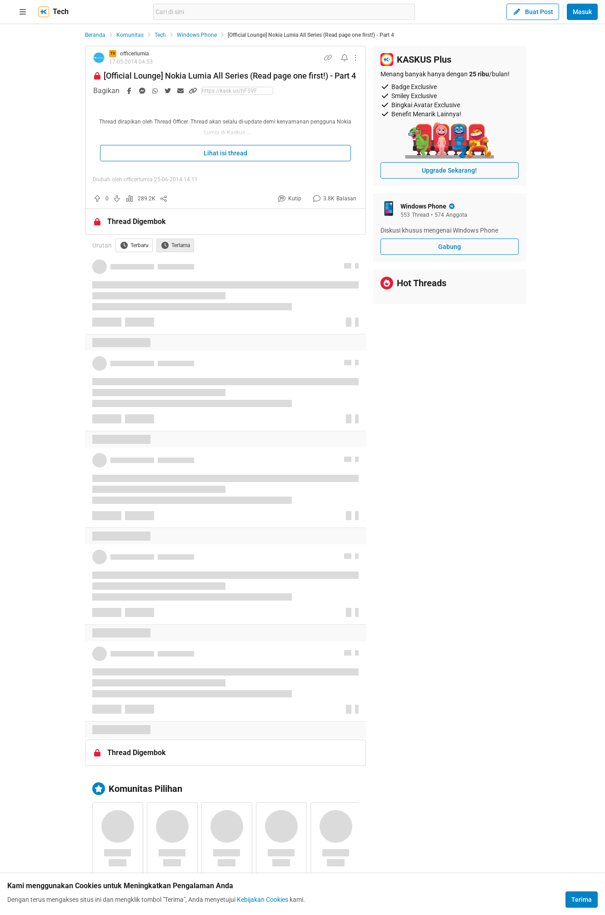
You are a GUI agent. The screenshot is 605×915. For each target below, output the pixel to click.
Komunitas (130, 35)
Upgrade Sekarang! (449, 170)
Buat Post (532, 11)
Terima (581, 899)
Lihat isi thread (225, 153)
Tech (160, 35)
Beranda (95, 35)
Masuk (582, 11)
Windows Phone (197, 35)
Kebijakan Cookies (262, 899)
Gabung (449, 246)
